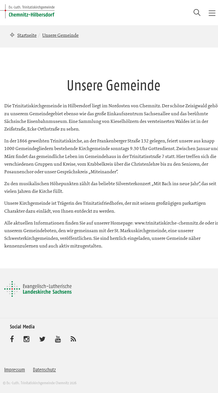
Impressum (14, 370)
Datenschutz (44, 370)
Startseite (27, 35)
